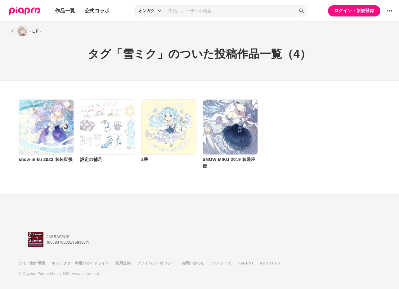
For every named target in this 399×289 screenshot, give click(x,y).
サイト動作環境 (32, 263)
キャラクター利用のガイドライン (80, 263)
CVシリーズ (221, 263)
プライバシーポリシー (156, 263)
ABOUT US (270, 263)
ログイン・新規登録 (354, 10)
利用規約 (123, 263)
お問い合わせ (193, 263)
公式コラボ (97, 10)
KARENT (246, 263)
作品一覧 (65, 10)
